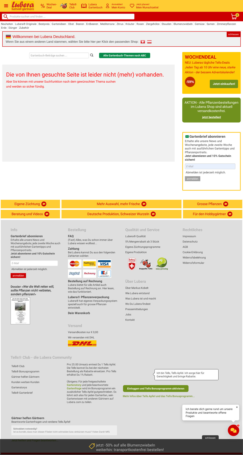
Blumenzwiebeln (183, 23)
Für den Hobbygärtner (212, 214)
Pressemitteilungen (136, 309)
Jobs (128, 314)
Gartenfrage (74, 388)
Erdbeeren (92, 23)
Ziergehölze (152, 23)
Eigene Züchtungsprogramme (142, 246)
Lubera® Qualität (135, 236)
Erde (3, 27)
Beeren (80, 23)
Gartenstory (74, 384)
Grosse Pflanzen (212, 203)
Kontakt (130, 319)
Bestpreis (44, 23)
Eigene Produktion (136, 252)
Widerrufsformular (193, 262)
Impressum (189, 236)
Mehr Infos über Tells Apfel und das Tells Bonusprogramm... (159, 396)
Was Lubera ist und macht (140, 298)
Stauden (166, 23)
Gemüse (199, 23)
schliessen (233, 34)
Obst (71, 23)
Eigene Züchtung (30, 203)
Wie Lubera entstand (137, 293)
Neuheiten (7, 23)
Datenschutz (190, 241)
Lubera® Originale (25, 23)
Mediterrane (107, 23)
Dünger (13, 27)
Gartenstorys (19, 387)
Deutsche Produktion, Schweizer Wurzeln (121, 214)
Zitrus (120, 23)
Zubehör (24, 27)
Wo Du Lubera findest (138, 303)
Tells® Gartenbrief (22, 392)
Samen (211, 23)
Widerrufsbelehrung (194, 257)
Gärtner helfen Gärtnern (25, 376)
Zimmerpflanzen (226, 23)
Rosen (140, 23)
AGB (185, 246)
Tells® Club (17, 366)
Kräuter (129, 23)
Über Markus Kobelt (136, 287)
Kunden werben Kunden (25, 382)
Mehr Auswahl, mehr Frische (121, 203)
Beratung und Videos (30, 214)
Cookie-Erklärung (193, 252)
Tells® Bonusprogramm (25, 371)
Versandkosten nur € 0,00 (83, 332)
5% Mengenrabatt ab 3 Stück (142, 241)
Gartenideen (59, 23)
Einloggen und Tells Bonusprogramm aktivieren (155, 388)
